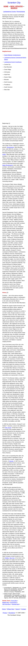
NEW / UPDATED (16, 6)
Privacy (5, 613)
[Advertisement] (14, 107)
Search (17, 609)
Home (4, 609)
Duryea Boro (13, 602)
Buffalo (7, 558)
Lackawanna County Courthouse (13, 62)
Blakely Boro (5, 602)
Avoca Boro (14, 600)
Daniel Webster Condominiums (12, 55)
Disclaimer (12, 613)
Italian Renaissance (7, 165)
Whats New (10, 609)
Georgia (11, 461)
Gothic (4, 154)
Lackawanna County (9, 11)
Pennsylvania (21, 11)
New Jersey (8, 427)
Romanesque (10, 147)
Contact (23, 609)
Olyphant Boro (15, 604)
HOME (6, 6)
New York (12, 558)
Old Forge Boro (6, 604)
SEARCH (14, 8)
